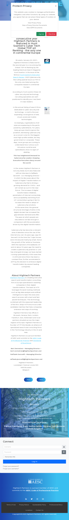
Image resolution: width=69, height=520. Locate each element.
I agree (41, 34)
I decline (51, 34)
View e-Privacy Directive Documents (34, 25)
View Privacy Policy (34, 23)
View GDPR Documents (34, 28)
